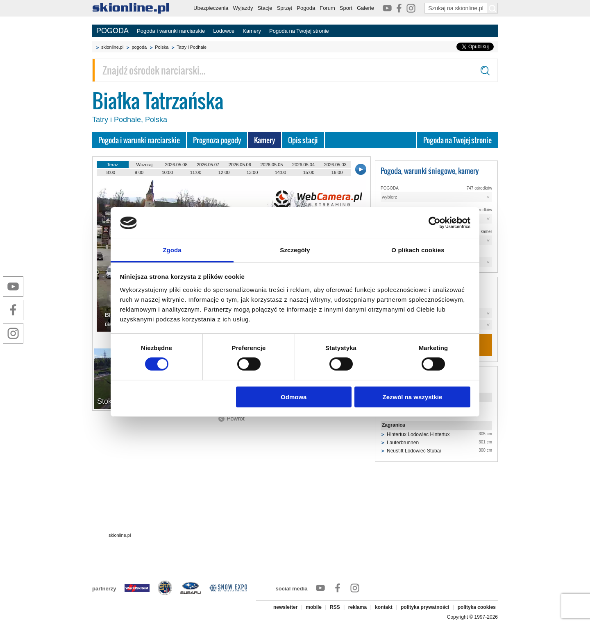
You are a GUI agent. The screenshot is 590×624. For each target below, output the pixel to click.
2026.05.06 (240, 164)
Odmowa (293, 396)
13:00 (252, 172)
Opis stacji (303, 140)
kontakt (384, 607)
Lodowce (223, 31)
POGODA (112, 31)
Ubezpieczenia (210, 8)
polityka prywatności (425, 607)
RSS (335, 607)
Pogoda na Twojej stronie (299, 31)
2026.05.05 (271, 164)
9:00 (139, 172)
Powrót (236, 418)
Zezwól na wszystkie (412, 396)
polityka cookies (477, 607)
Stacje (264, 8)
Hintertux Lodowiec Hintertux (418, 434)
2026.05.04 (303, 164)
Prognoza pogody (217, 140)
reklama (357, 607)
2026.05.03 (335, 164)
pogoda (139, 47)
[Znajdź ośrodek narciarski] (295, 70)
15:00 (309, 172)
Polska (161, 47)
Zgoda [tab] (172, 249)
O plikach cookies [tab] (417, 249)
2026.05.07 (208, 164)
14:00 (280, 172)
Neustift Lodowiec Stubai (414, 451)
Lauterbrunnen (403, 442)
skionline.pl (112, 47)
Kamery (252, 31)
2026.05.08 (176, 164)
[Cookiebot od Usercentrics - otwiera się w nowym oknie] (434, 223)
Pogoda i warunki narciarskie (171, 31)
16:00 (337, 172)
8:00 (111, 172)
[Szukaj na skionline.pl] (492, 8)
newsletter (285, 607)
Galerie (365, 8)
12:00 (224, 172)
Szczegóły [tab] (295, 249)
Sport (346, 8)
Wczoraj (144, 164)
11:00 (196, 172)
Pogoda (306, 8)
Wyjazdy (243, 8)
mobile (314, 607)
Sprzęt (285, 8)
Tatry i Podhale (191, 47)
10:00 (167, 172)
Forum (327, 8)
